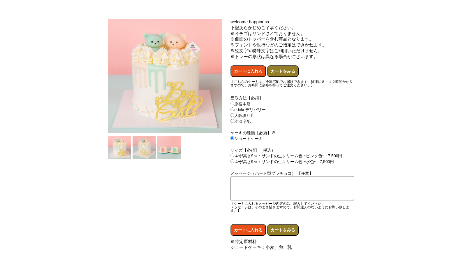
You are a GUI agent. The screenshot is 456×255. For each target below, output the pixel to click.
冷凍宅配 (240, 121)
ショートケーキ (246, 138)
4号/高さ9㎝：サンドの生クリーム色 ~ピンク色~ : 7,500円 (286, 155)
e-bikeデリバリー (248, 109)
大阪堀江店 (242, 115)
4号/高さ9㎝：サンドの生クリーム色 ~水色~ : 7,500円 (282, 161)
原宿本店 (240, 104)
